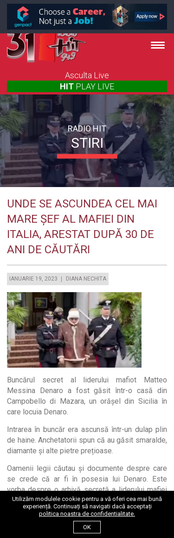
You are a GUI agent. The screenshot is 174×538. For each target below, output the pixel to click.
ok (87, 527)
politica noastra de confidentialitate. (87, 513)
